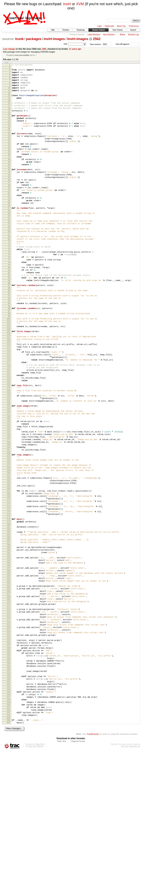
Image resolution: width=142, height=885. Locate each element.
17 (9, 113)
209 (8, 706)
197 (8, 668)
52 (9, 221)
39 (9, 181)
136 (8, 479)
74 (9, 289)
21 (9, 125)
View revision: (95, 44)
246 (8, 822)
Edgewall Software (35, 880)
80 (9, 308)
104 (8, 381)
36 (9, 171)
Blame (122, 35)
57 (9, 236)
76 (9, 295)
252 (8, 841)
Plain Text (61, 875)
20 (9, 123)
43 (9, 192)
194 (8, 659)
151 (8, 526)
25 (9, 137)
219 (8, 737)
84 (9, 320)
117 (8, 421)
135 (8, 476)
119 (8, 428)
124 (8, 443)
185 (8, 632)
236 (8, 791)
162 (8, 560)
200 (8, 678)
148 (8, 517)
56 (9, 233)
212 (8, 715)
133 (8, 471)
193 (8, 656)
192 (8, 653)
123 (8, 440)
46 (9, 202)
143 (8, 501)
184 (8, 628)
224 (8, 753)
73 (9, 286)
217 (8, 731)
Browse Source (98, 30)
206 (8, 697)
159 (8, 551)
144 (8, 505)
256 (8, 853)
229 (8, 769)
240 (8, 803)
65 (9, 261)
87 (9, 329)
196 (8, 665)
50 (9, 214)
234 (8, 784)
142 (8, 498)
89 (9, 335)
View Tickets (117, 30)
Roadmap (81, 30)
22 (9, 128)
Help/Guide (109, 26)
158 (8, 548)
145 (8, 508)
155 (8, 538)
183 (8, 625)
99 (9, 366)
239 (8, 800)
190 (8, 646)
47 (9, 205)
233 (8, 781)
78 (9, 301)
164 (8, 566)
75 (9, 292)
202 (8, 684)
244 (8, 816)
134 (8, 473)
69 (9, 273)
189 (8, 643)
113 (8, 409)
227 (8, 762)
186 (8, 634)
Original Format (78, 875)
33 (9, 162)
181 (8, 619)
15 (9, 108)
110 (8, 399)
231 (8, 775)
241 (8, 806)
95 (9, 354)
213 (8, 719)
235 (8, 788)
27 (9, 144)
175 (8, 601)
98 (9, 363)
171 (8, 588)
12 (9, 99)
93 (9, 348)
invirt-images (54, 39)
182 (8, 622)
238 (8, 797)
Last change (9, 49)
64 (9, 257)
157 (8, 545)
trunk (19, 39)
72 (9, 283)
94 (9, 351)
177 (8, 607)
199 (8, 675)
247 (8, 825)
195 (8, 662)
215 (8, 725)
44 (9, 196)
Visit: (65, 44)
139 (8, 489)
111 (8, 403)
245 (8, 819)
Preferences (134, 26)
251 (8, 838)
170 (8, 585)
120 (8, 431)
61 (9, 248)
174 (8, 598)
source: (8, 39)
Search (133, 30)
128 (8, 455)
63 (9, 254)
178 (8, 610)
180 (8, 616)
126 (8, 449)
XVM (80, 4)
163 (8, 563)
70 (9, 276)
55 (9, 230)
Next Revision (109, 35)
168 (8, 579)
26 (9, 141)
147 (8, 514)
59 (9, 242)
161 (8, 557)
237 (8, 794)
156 (8, 541)
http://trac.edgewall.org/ (130, 880)
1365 (44, 49)
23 (9, 131)
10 (9, 93)
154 (8, 535)
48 (9, 208)
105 (8, 384)
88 (9, 332)
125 (8, 446)
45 (9, 199)
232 (8, 778)
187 (8, 637)
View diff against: (128, 44)
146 (8, 511)
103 (8, 378)
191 (8, 650)
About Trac (121, 26)
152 (8, 530)
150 (8, 523)
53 (9, 224)
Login (99, 26)
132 (8, 468)
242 (8, 809)
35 (9, 168)
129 (8, 458)
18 (9, 116)
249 (8, 831)
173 (8, 595)
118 (8, 425)
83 (9, 317)
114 (8, 412)
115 (8, 415)
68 (9, 270)
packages (33, 39)
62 (9, 251)
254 (8, 847)
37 (9, 174)
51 (9, 217)
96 (9, 356)
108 (8, 393)
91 (9, 341)
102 (8, 375)
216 (8, 728)
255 (8, 850)
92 (9, 344)
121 (8, 434)
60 (9, 245)
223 (8, 750)
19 (9, 119)
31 (9, 156)
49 (9, 211)
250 (8, 835)
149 (8, 520)
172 (8, 592)
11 (9, 96)
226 (8, 759)
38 (9, 177)
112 (8, 406)
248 (8, 828)
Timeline (65, 30)
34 (9, 165)
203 (8, 687)
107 (8, 390)
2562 (96, 39)
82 (9, 314)
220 (8, 741)
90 (9, 338)
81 (9, 311)
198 (8, 672)
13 (9, 101)
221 (8, 744)
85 (9, 323)
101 (8, 372)
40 (9, 184)
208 (8, 703)
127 (8, 452)
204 (8, 690)
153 (8, 532)
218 (8, 734)
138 (8, 486)
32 (9, 159)
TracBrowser (93, 867)
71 (9, 279)
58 (9, 239)
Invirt (67, 4)
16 (9, 110)
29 (9, 149)
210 (8, 709)
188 (8, 640)
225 (8, 756)
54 (9, 227)
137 (8, 483)
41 (9, 187)
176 (8, 604)
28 (9, 146)
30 (9, 152)
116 (8, 418)
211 (8, 712)
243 (8, 813)
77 (9, 298)
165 (8, 570)
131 (8, 465)
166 (8, 573)
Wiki (53, 30)
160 (8, 554)
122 (8, 437)
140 (8, 492)
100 (8, 369)
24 (9, 134)
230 (8, 772)
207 (8, 700)
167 (8, 576)
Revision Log (133, 35)
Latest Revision (93, 35)
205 (8, 694)
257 (8, 856)
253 (8, 844)
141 (8, 495)
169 (8, 582)
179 (8, 613)
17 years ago (75, 49)
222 (8, 747)
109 (8, 396)
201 (8, 681)
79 (9, 304)
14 (9, 104)
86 (9, 326)
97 (9, 359)
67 (9, 267)
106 (8, 387)
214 (8, 722)
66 (9, 264)
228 (8, 766)
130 (8, 461)
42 (9, 189)
